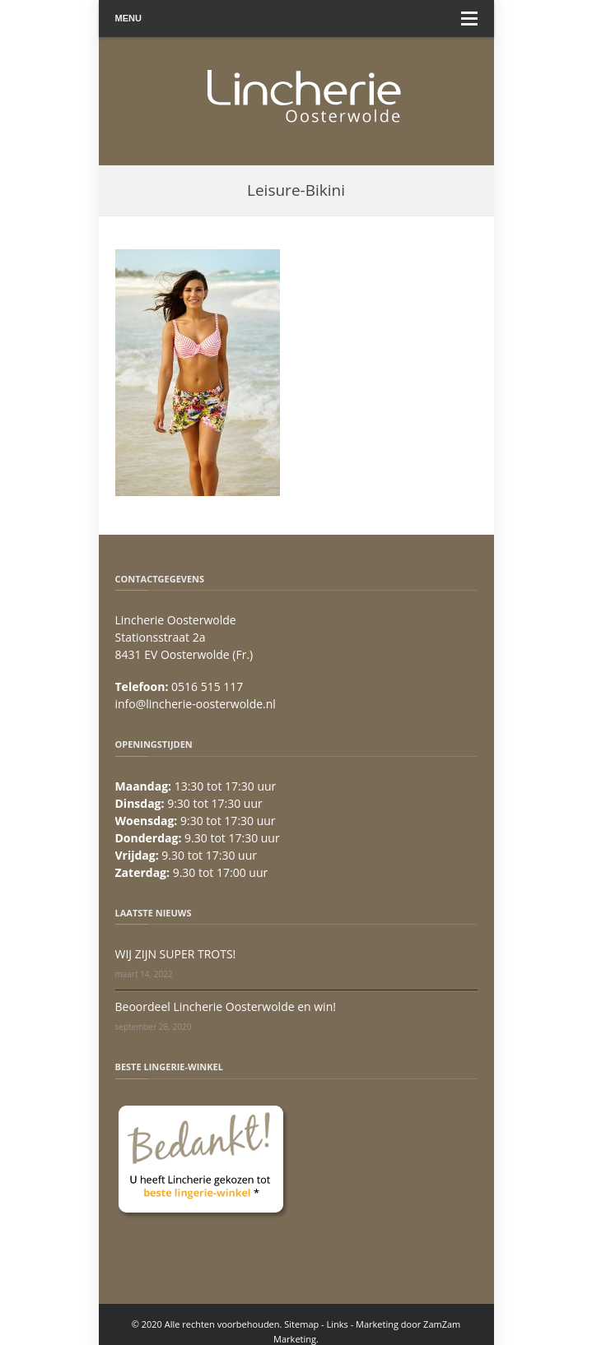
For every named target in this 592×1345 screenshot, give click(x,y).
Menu (296, 19)
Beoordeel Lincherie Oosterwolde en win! (225, 1006)
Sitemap (301, 1324)
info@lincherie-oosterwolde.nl (195, 704)
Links (337, 1324)
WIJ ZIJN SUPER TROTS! (175, 954)
